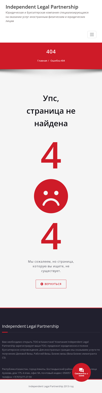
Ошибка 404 (57, 60)
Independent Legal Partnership (42, 6)
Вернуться (51, 284)
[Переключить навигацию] (91, 34)
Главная (42, 60)
